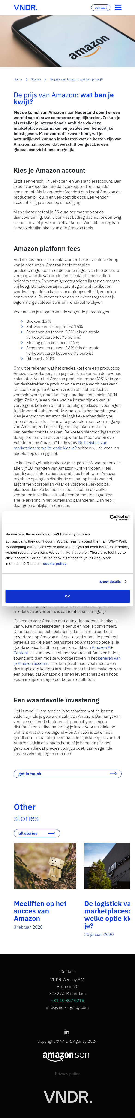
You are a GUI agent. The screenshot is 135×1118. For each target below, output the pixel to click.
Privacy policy (67, 1073)
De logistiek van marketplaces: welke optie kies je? (60, 445)
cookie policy (55, 563)
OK (67, 596)
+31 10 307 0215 (67, 1000)
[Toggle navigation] (118, 8)
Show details (110, 582)
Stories (36, 79)
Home (18, 79)
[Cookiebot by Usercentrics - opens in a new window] (109, 518)
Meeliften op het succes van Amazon (40, 911)
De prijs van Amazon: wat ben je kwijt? (77, 79)
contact (101, 7)
